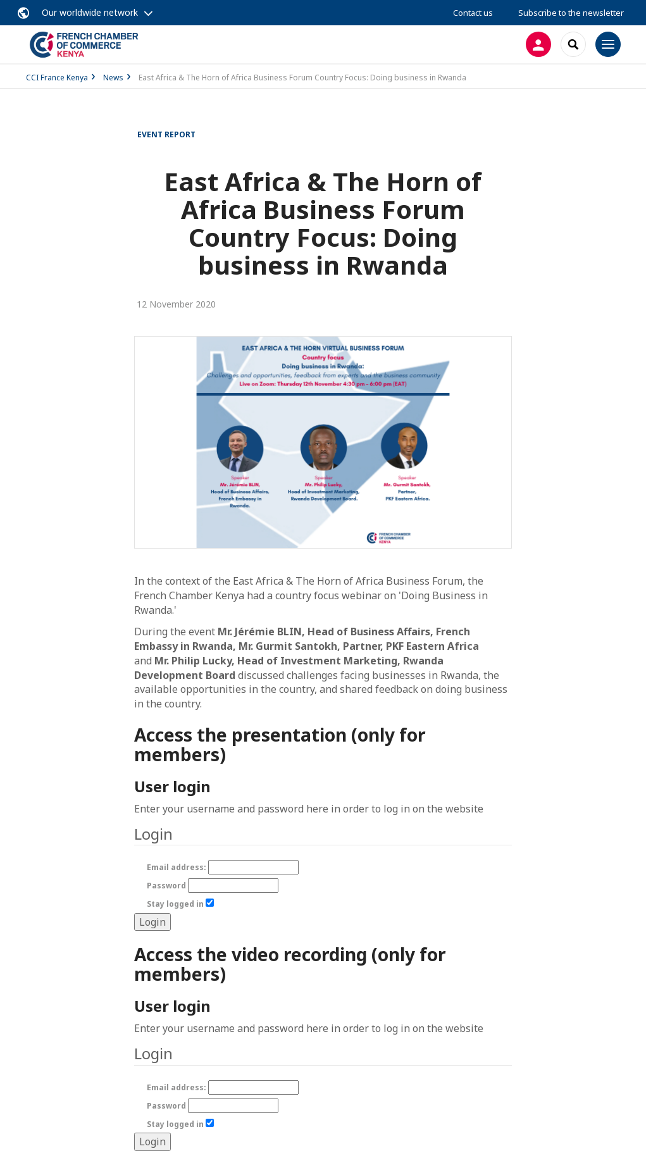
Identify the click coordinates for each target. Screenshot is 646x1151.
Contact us (473, 12)
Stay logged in (180, 904)
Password (212, 885)
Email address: (223, 867)
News (113, 77)
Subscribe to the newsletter (571, 12)
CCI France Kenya (57, 77)
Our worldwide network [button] (90, 12)
